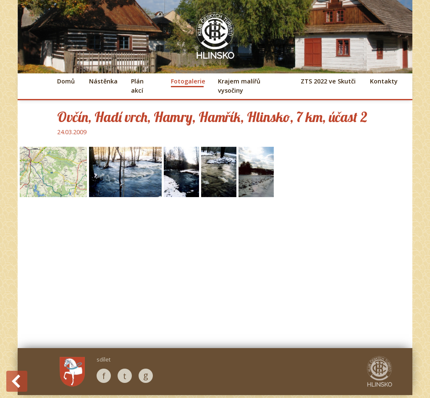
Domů (66, 81)
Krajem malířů (239, 85)
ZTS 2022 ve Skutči (328, 81)
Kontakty (384, 81)
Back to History (16, 381)
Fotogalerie (187, 81)
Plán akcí (137, 85)
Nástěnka (103, 81)
